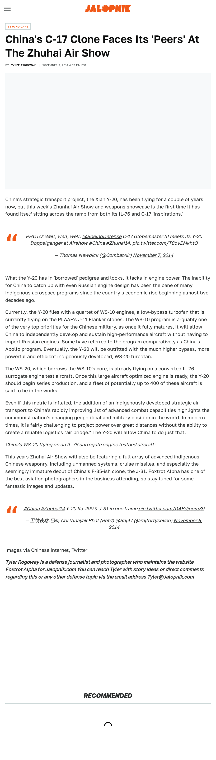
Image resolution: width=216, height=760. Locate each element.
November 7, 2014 (153, 255)
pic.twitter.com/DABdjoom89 (171, 508)
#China (97, 243)
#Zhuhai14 (118, 243)
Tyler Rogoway (23, 65)
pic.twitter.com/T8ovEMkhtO (165, 243)
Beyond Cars (18, 26)
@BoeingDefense (101, 236)
